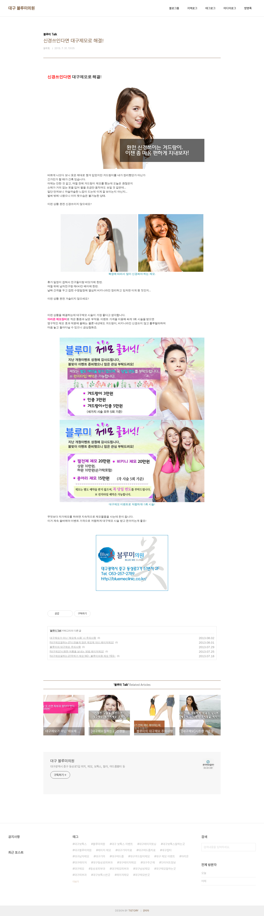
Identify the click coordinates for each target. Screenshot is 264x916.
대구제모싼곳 (142, 875)
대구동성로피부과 (103, 862)
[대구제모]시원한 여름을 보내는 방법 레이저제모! (77, 651)
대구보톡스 (80, 844)
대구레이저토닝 (147, 844)
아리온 (185, 856)
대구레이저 (80, 862)
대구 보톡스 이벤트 (122, 844)
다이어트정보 (168, 862)
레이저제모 (122, 875)
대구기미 (100, 856)
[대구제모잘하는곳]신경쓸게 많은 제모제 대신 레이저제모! (82, 642)
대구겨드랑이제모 (140, 856)
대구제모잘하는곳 (166, 868)
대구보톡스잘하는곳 (174, 844)
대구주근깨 (148, 862)
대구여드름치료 (147, 850)
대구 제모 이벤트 (165, 856)
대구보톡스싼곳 (101, 875)
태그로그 (210, 8)
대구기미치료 (124, 850)
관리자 (146, 910)
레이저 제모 (104, 850)
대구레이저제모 (127, 862)
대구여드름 (117, 856)
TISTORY (133, 910)
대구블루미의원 (83, 850)
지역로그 (192, 8)
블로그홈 (174, 8)
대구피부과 (80, 875)
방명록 (248, 8)
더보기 (76, 881)
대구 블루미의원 (21, 8)
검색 (252, 847)
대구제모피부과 (120, 868)
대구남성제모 (142, 868)
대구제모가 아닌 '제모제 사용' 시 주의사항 (73, 637)
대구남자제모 (81, 856)
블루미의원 (99, 844)
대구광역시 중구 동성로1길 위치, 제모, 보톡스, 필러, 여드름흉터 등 (87, 766)
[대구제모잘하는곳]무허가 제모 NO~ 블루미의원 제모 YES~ (83, 656)
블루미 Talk (55, 630)
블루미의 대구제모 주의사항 (65, 646)
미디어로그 (230, 8)
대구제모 (79, 868)
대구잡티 (167, 850)
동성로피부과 (97, 868)
